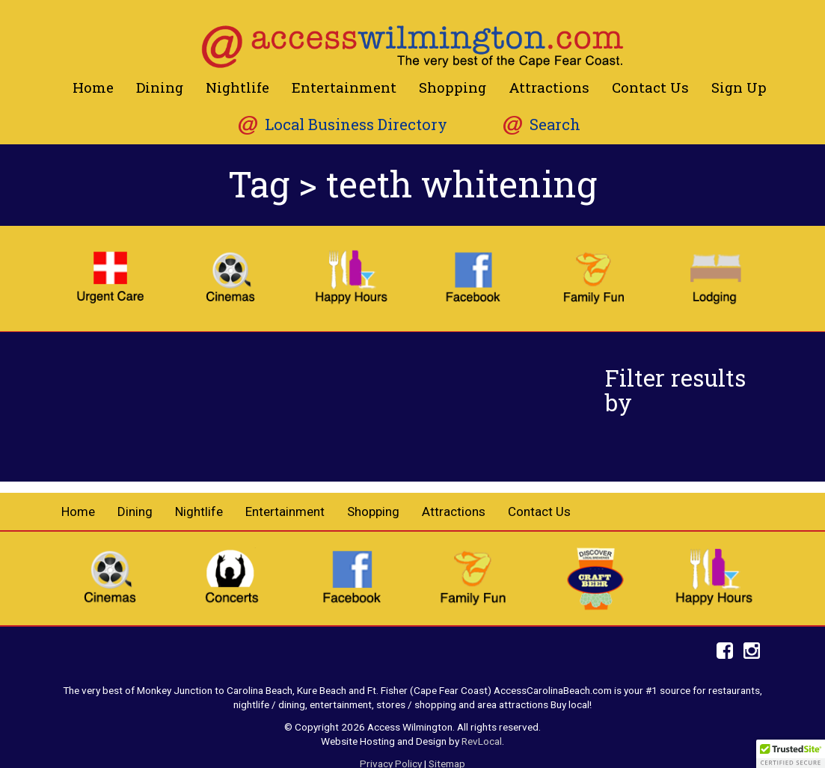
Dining (159, 87)
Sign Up (739, 87)
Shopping (452, 87)
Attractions (549, 87)
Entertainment (344, 87)
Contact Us (650, 87)
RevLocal (481, 741)
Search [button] (555, 124)
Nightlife (237, 87)
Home (93, 87)
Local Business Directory (356, 124)
